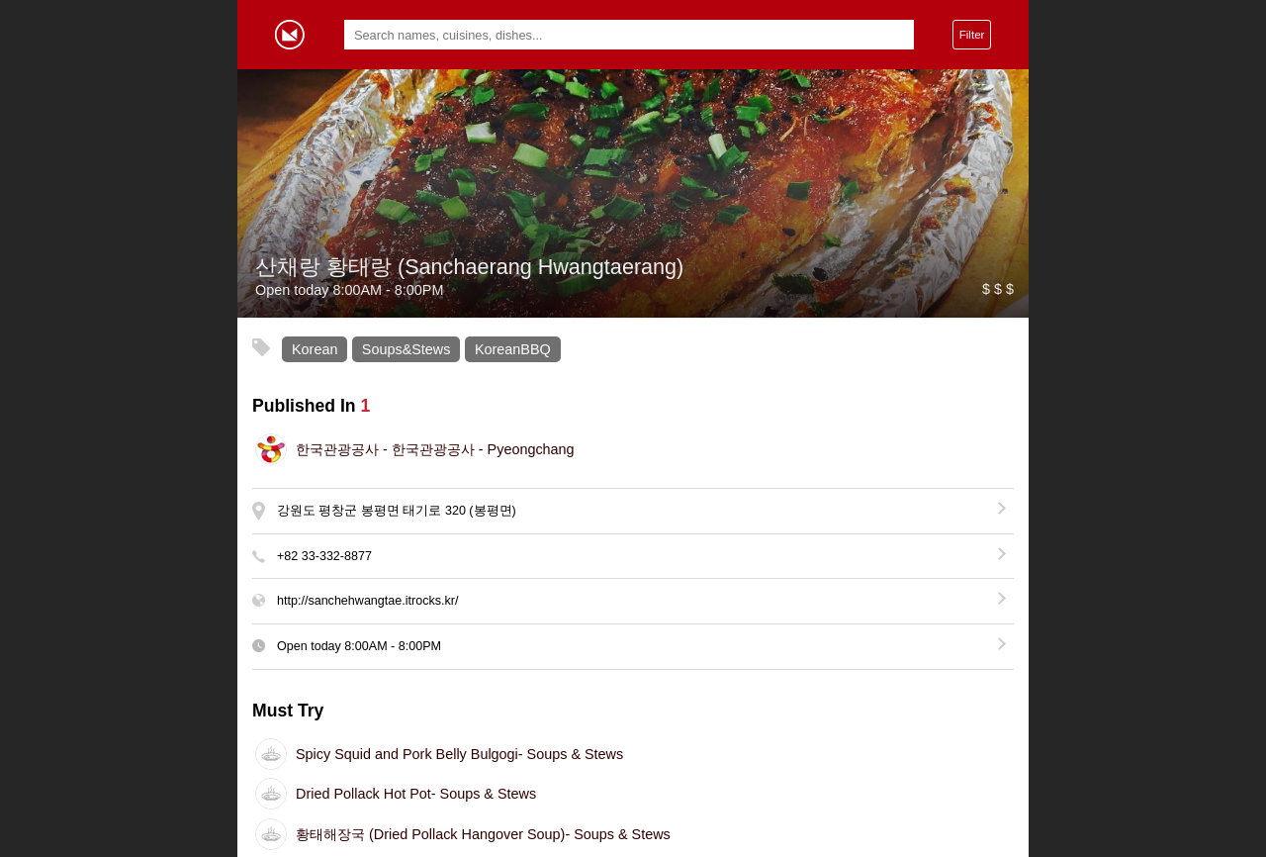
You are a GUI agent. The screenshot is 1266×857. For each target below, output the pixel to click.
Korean (314, 349)
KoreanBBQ (513, 349)
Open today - (359, 646)
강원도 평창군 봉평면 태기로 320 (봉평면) (396, 511)
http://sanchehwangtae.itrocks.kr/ (367, 601)
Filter (972, 34)
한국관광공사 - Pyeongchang (435, 449)
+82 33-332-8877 (324, 556)
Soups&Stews (406, 349)
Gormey (290, 34)
